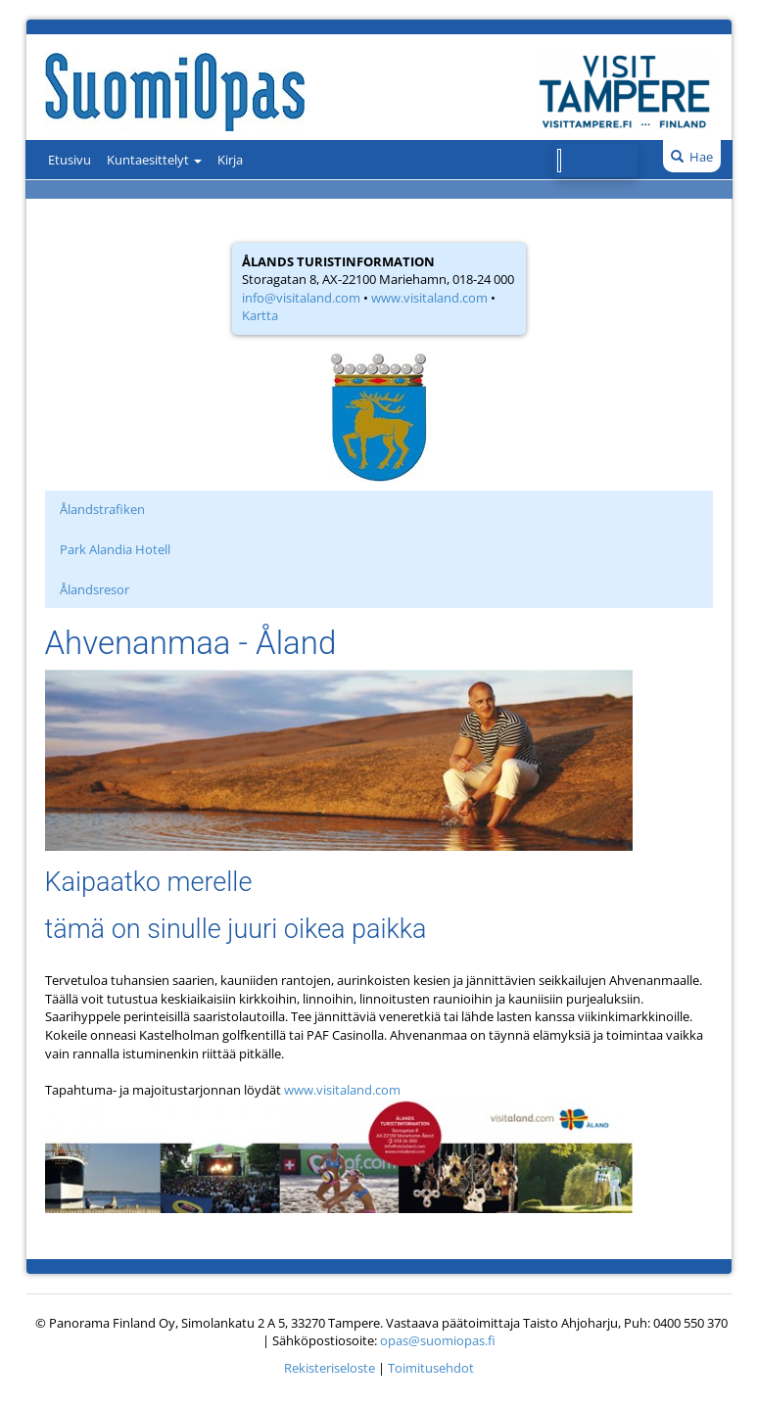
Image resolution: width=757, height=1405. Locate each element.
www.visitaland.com (429, 297)
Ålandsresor (94, 589)
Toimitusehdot (431, 1368)
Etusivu (69, 159)
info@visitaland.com (301, 297)
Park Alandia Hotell (115, 549)
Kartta (260, 315)
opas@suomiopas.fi (438, 1340)
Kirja (230, 159)
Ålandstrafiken (102, 509)
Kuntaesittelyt (154, 159)
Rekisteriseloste (329, 1368)
